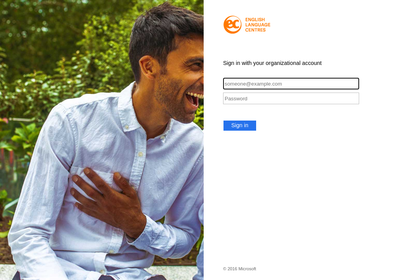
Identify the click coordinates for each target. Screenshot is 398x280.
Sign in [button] (239, 125)
